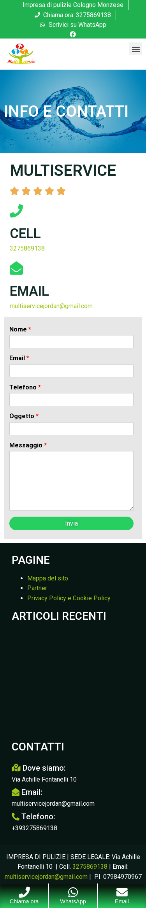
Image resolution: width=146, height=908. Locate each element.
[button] (135, 48)
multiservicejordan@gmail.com (51, 306)
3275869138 (27, 248)
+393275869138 (34, 828)
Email (19, 358)
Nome (20, 329)
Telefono (25, 387)
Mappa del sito (47, 578)
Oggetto (24, 416)
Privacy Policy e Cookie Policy (69, 598)
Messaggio (28, 445)
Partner (37, 588)
